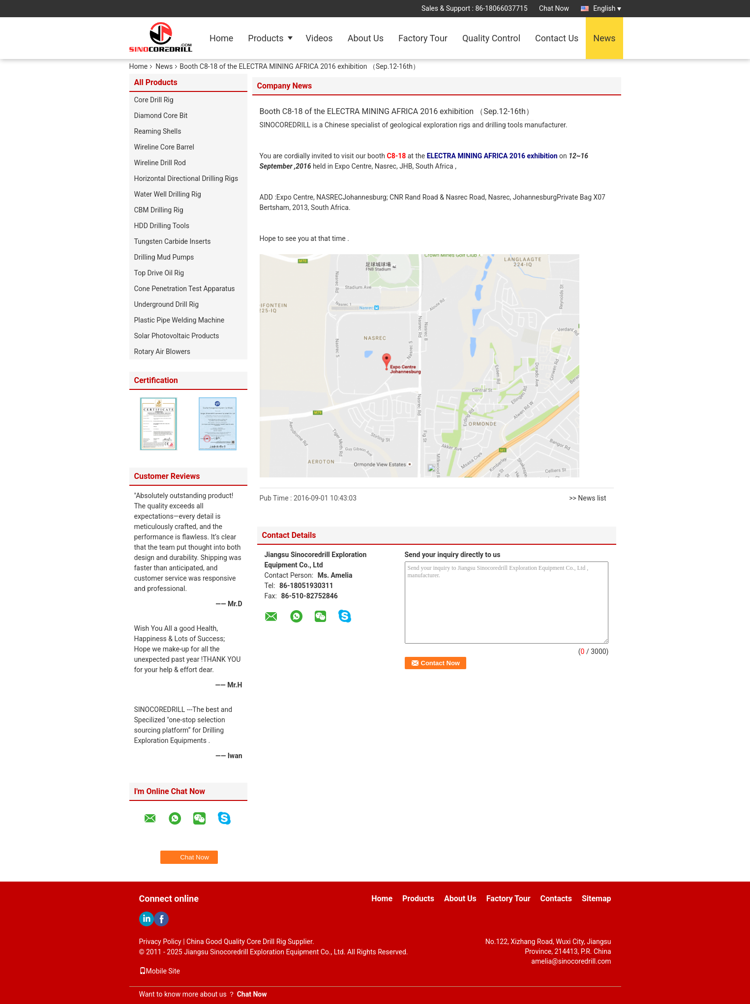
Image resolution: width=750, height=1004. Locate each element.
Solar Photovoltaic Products (176, 336)
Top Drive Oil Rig (159, 273)
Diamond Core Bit (161, 115)
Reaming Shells (157, 131)
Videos (319, 38)
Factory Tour (423, 38)
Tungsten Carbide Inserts (172, 241)
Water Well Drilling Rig (167, 194)
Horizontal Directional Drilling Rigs (186, 178)
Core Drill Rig (154, 100)
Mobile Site (159, 971)
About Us (366, 38)
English (607, 8)
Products (265, 38)
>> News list (587, 498)
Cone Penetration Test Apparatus (184, 289)
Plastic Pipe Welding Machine (179, 320)
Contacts (556, 898)
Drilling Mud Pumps (164, 257)
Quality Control (491, 38)
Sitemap (596, 898)
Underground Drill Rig (166, 304)
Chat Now (554, 8)
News (604, 38)
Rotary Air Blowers (162, 351)
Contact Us (556, 38)
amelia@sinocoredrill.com (571, 961)
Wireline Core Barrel (164, 147)
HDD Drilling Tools (161, 226)
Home (221, 38)
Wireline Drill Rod (160, 163)
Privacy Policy (160, 941)
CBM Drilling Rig (158, 210)
